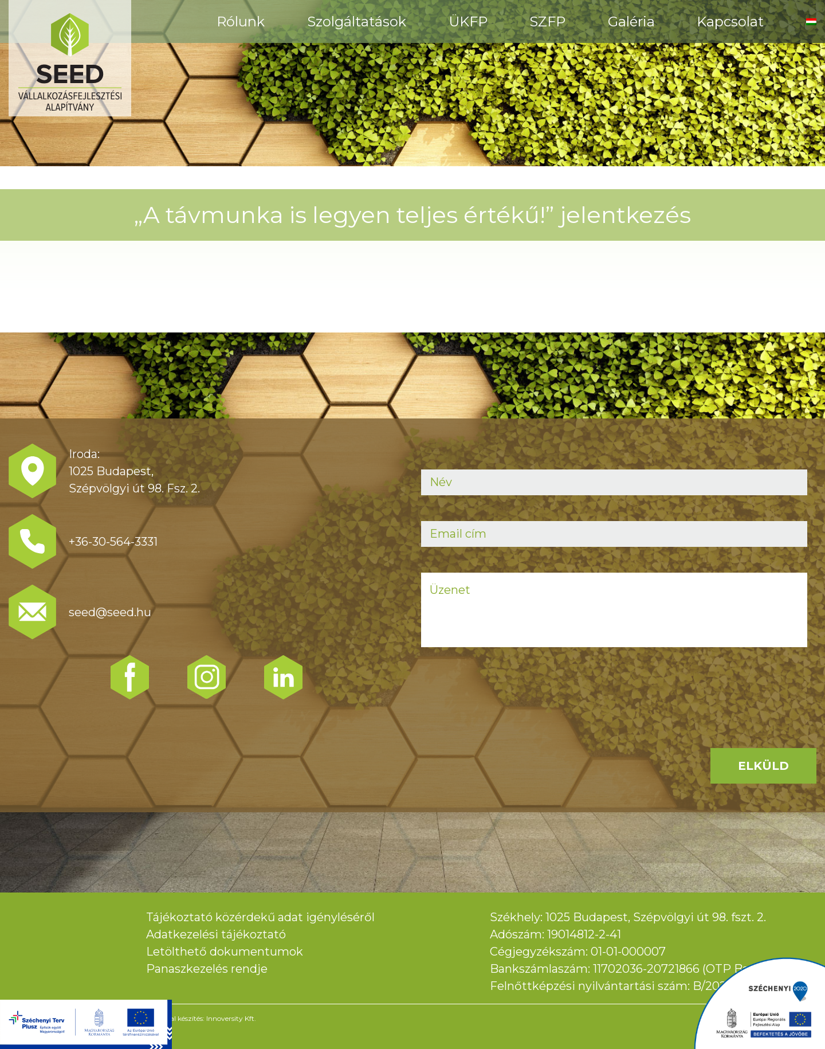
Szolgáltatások (356, 21)
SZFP (547, 21)
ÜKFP (468, 21)
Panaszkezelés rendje (207, 969)
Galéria (631, 21)
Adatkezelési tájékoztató (216, 934)
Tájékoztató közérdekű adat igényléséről (260, 917)
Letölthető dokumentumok (224, 951)
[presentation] (508, 695)
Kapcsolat (730, 21)
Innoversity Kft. (231, 1018)
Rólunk (241, 21)
